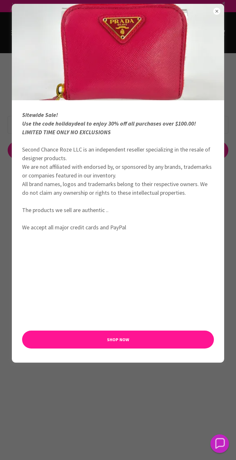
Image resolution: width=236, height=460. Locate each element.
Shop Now (118, 339)
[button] (219, 443)
